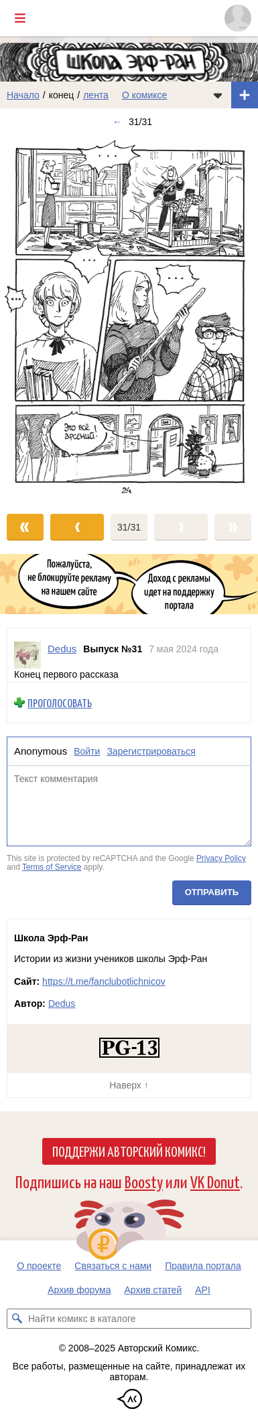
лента (96, 95)
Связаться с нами (112, 1265)
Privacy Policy (221, 858)
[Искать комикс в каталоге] (16, 1318)
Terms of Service (52, 867)
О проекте (39, 1265)
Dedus (61, 1003)
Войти (87, 751)
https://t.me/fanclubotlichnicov (104, 981)
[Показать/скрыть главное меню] (20, 18)
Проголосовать (59, 703)
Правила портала (203, 1265)
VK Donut (215, 1181)
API (202, 1290)
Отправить (212, 892)
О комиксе (144, 95)
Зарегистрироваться (151, 751)
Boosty (144, 1181)
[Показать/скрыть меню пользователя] (238, 18)
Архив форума (79, 1290)
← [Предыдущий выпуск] (117, 121)
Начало (23, 95)
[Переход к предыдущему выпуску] (32, 317)
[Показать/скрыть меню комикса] (217, 95)
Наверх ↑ (128, 1085)
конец (61, 95)
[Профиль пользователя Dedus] (27, 655)
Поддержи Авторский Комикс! (129, 1150)
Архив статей (153, 1290)
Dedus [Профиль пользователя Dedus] (62, 648)
